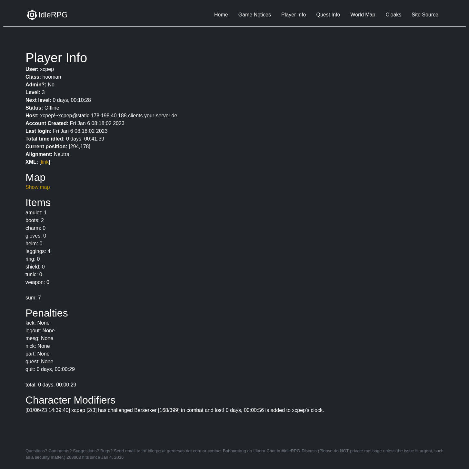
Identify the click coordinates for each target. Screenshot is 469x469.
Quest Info (328, 14)
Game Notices (254, 14)
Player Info (293, 14)
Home (221, 14)
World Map (362, 14)
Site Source (425, 14)
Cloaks (393, 14)
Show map (37, 187)
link (45, 162)
